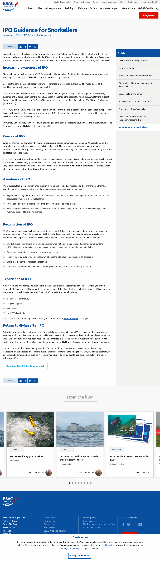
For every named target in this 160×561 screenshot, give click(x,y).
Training (69, 8)
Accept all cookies (79, 555)
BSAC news (116, 449)
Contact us (49, 524)
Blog (76, 2)
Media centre (50, 527)
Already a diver (53, 8)
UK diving (82, 8)
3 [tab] (75, 483)
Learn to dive (35, 8)
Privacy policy (89, 517)
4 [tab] (78, 483)
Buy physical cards (109, 2)
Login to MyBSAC (150, 2)
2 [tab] (72, 483)
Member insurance (127, 68)
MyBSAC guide (145, 8)
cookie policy (108, 545)
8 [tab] (91, 483)
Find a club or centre (62, 2)
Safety (93, 8)
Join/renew (149, 15)
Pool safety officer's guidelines (133, 109)
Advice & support (109, 8)
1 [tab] (69, 483)
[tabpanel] (30, 445)
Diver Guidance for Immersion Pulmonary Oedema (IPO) (133, 118)
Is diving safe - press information (134, 101)
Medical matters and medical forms (135, 75)
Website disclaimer (52, 534)
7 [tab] (88, 483)
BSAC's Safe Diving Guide (130, 94)
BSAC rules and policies (55, 531)
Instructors (85, 2)
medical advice (71, 318)
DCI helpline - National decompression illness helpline (136, 85)
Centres (96, 2)
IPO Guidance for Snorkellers (133, 127)
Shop (122, 2)
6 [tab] (84, 483)
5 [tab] (81, 483)
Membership (128, 8)
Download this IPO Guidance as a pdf (25, 366)
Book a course (133, 2)
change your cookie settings (74, 548)
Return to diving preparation (26, 456)
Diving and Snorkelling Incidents (133, 60)
